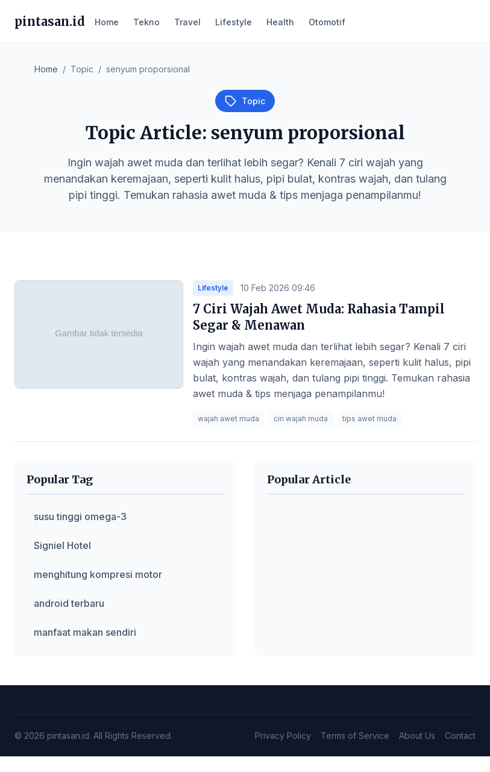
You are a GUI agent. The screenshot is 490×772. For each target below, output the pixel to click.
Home (107, 22)
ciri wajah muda (301, 418)
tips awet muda (369, 418)
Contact (460, 735)
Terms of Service (355, 735)
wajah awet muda (228, 418)
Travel (187, 22)
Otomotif (327, 22)
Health (280, 22)
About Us (417, 735)
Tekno (146, 22)
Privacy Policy (283, 735)
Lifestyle (233, 22)
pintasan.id (49, 21)
